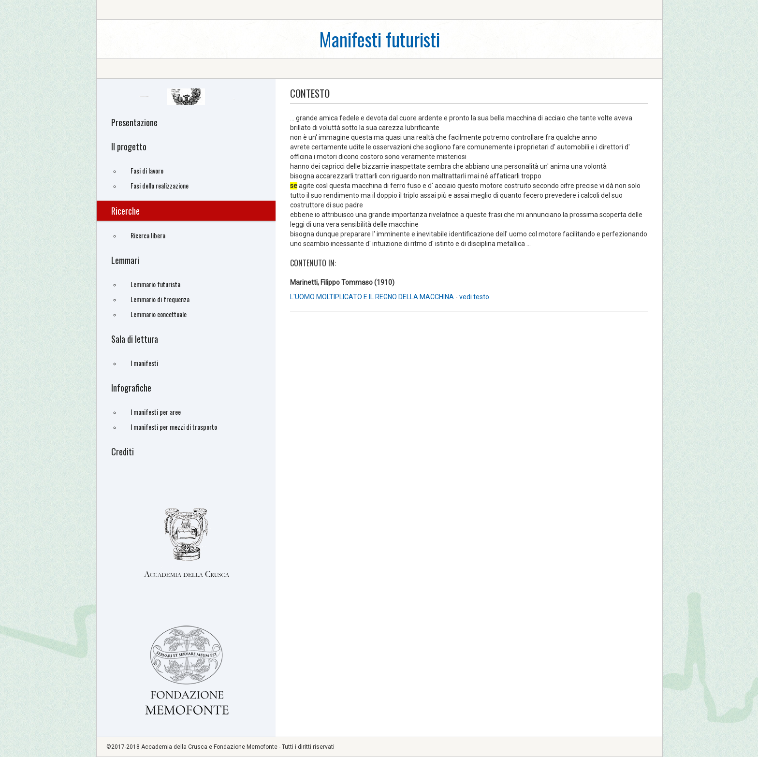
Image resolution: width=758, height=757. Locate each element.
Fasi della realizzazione (160, 185)
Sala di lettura (134, 339)
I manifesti (144, 363)
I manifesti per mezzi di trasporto (174, 427)
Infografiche (131, 387)
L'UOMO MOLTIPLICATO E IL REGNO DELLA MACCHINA (372, 297)
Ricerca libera (148, 235)
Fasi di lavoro (147, 170)
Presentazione (134, 122)
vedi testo (474, 297)
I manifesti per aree (156, 412)
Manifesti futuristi (379, 39)
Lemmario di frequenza (160, 299)
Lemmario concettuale (159, 314)
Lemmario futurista (155, 284)
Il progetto (128, 146)
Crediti (122, 451)
